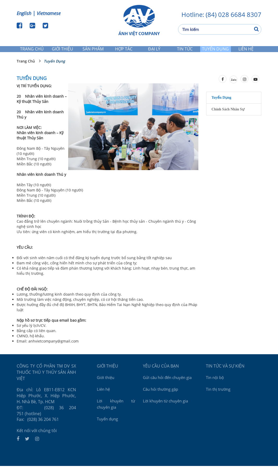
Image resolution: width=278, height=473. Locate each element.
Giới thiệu (62, 50)
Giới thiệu (105, 382)
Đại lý (154, 50)
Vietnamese (49, 12)
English (24, 12)
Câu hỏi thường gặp (160, 394)
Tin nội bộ (215, 382)
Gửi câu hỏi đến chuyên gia (167, 382)
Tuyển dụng (215, 50)
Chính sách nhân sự (228, 116)
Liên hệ (246, 50)
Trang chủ (32, 50)
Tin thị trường (218, 394)
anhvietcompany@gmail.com (53, 348)
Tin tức (185, 50)
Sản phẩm (93, 50)
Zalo (233, 87)
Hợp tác (123, 50)
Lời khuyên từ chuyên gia (116, 409)
